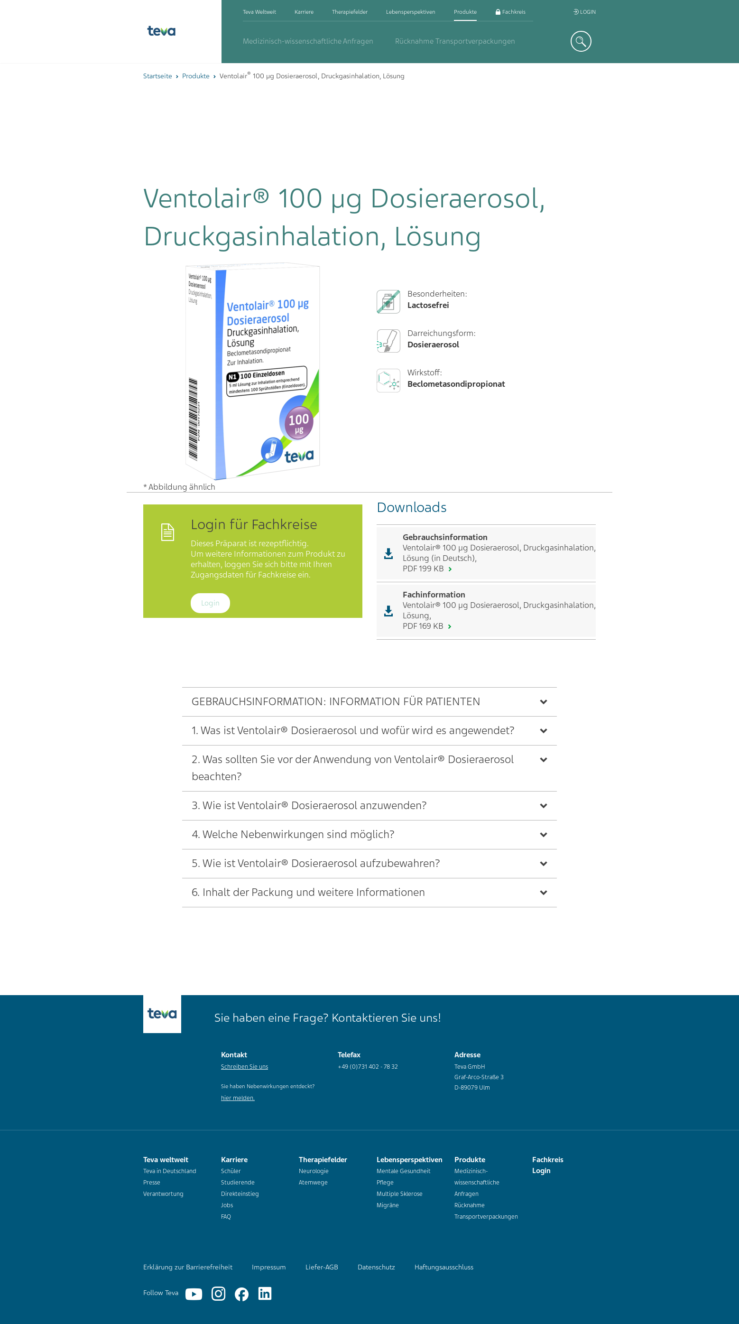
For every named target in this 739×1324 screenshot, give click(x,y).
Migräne (388, 1205)
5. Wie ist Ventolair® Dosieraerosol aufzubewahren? (316, 863)
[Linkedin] (265, 1294)
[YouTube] (194, 1294)
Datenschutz (376, 1267)
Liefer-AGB (321, 1267)
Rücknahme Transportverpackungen (455, 41)
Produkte (465, 12)
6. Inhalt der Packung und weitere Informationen (308, 892)
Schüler (231, 1171)
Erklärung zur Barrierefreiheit (187, 1267)
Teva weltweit (259, 12)
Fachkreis (510, 12)
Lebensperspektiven (410, 12)
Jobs (227, 1205)
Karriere (304, 12)
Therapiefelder (350, 12)
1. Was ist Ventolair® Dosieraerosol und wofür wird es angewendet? (353, 730)
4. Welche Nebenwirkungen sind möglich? (293, 834)
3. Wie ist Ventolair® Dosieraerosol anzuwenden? (309, 805)
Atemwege (313, 1182)
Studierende (238, 1182)
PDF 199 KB (424, 568)
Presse (151, 1182)
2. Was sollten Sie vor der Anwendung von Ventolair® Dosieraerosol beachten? (353, 768)
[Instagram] (218, 1294)
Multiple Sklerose (400, 1194)
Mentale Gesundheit (404, 1171)
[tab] (369, 701)
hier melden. (238, 1098)
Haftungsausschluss (444, 1267)
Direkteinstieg (240, 1194)
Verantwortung (163, 1194)
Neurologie (314, 1171)
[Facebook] (241, 1294)
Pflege (385, 1182)
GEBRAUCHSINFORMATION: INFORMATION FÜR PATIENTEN (336, 702)
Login (584, 12)
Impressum (269, 1267)
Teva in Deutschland (169, 1171)
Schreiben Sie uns (244, 1067)
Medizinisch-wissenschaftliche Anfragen (308, 41)
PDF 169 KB (424, 626)
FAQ (226, 1217)
